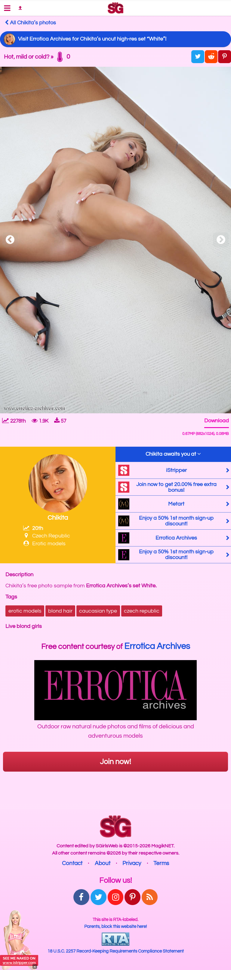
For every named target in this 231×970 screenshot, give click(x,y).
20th (33, 528)
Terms (161, 863)
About (102, 863)
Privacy (131, 863)
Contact (72, 863)
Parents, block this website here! (115, 926)
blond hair (60, 611)
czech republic (141, 611)
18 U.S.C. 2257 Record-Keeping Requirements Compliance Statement (116, 951)
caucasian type (98, 611)
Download (216, 421)
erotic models (25, 611)
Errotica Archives (157, 646)
